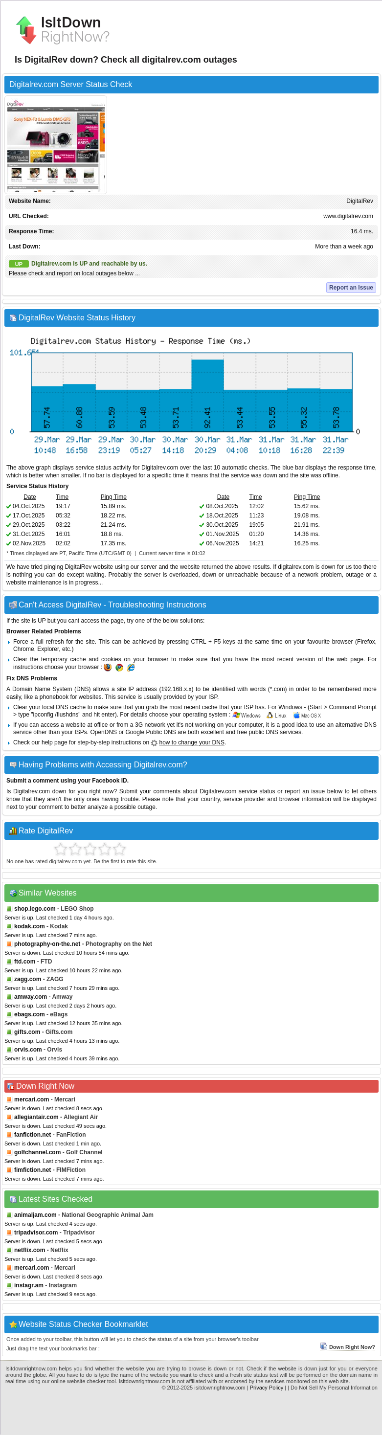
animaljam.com (35, 1214)
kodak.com (29, 926)
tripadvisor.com (36, 1232)
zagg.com (27, 979)
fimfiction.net (32, 1169)
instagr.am (29, 1285)
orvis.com (28, 1049)
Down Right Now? (347, 1347)
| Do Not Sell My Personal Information (333, 1387)
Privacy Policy (266, 1387)
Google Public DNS (150, 732)
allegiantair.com (36, 1117)
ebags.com (29, 1014)
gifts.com (27, 1032)
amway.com (30, 996)
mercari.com (31, 1099)
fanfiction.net (32, 1134)
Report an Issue (351, 287)
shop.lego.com (35, 908)
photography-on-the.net (47, 944)
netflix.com (29, 1250)
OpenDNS (103, 732)
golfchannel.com (37, 1152)
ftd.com (24, 961)
